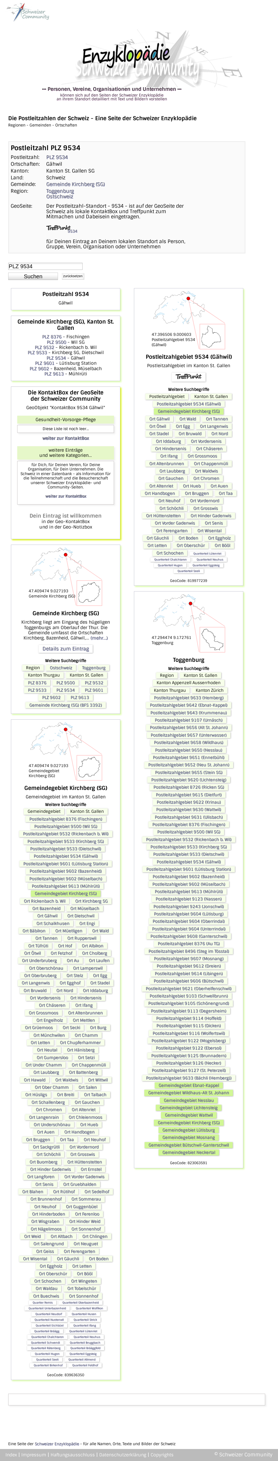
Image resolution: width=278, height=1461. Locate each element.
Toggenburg (60, 191)
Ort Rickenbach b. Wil (44, 901)
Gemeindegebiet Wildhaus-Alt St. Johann (188, 1092)
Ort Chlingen (94, 1236)
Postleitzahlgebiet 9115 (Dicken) (188, 1025)
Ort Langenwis (36, 983)
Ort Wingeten (84, 1281)
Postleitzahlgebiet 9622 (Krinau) (189, 802)
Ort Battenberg (83, 1072)
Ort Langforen (40, 1176)
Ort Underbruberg (39, 960)
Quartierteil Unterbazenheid (47, 1308)
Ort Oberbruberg (40, 975)
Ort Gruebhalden (79, 1184)
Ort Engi (87, 923)
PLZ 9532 (44, 347)
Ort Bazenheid (46, 908)
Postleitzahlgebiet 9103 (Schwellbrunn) (189, 996)
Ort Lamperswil (88, 968)
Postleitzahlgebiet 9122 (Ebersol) (188, 1048)
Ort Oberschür (53, 1273)
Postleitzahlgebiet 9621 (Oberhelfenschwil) (189, 988)
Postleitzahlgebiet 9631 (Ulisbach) (189, 817)
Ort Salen (87, 1087)
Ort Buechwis (46, 1296)
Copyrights (162, 1455)
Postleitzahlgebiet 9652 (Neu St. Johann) (188, 765)
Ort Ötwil (32, 953)
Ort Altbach (61, 1236)
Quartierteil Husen (84, 1314)
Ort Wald (100, 931)
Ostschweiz (59, 196)
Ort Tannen (46, 938)
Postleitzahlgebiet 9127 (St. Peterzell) (189, 1070)
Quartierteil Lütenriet (83, 1331)
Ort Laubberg (46, 1072)
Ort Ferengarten (79, 1251)
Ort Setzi (86, 1057)
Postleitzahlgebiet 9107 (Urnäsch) (189, 720)
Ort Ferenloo (87, 1214)
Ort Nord (64, 990)
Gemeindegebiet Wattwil (189, 1115)
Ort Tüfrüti (38, 946)
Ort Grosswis (82, 1154)
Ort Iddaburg (95, 990)
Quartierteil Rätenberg (45, 1348)
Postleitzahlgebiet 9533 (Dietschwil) (65, 849)
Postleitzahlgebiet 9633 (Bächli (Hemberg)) (189, 1078)
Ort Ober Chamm (52, 1087)
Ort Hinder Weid (84, 1221)
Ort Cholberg (94, 953)
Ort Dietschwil (80, 916)
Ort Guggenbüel (81, 1206)
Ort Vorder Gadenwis (84, 1176)
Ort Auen (45, 1132)
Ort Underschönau (52, 1124)
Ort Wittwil (98, 1080)
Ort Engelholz (49, 1020)
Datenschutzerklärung (122, 1455)
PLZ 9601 (44, 363)
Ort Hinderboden (48, 1214)
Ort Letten (40, 1042)
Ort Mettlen (84, 1020)
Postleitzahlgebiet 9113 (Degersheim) (188, 1011)
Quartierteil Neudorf (48, 1314)
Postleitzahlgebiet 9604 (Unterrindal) (189, 929)
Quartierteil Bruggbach (85, 1342)
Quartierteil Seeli (47, 1359)
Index (11, 1455)
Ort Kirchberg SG (91, 901)
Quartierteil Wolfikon (89, 1308)
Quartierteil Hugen (47, 1354)
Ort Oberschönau (46, 968)
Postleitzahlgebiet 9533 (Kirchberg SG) (65, 841)
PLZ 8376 (52, 337)
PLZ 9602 (39, 369)
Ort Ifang (84, 1005)
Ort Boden (99, 1258)
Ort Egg (100, 975)
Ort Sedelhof (96, 1191)
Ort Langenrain (44, 1117)
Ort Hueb (89, 1124)
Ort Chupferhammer (80, 1042)
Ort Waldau (46, 1288)
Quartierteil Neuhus (87, 1337)
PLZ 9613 (54, 374)
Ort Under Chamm (43, 1065)
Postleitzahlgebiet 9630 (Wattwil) (188, 809)
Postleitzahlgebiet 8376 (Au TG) (189, 943)
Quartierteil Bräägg (46, 1331)
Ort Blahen (32, 1191)
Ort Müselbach (84, 908)
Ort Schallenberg (48, 1102)
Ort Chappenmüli (89, 1065)
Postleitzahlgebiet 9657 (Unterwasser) (189, 735)
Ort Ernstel (91, 1169)
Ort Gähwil (47, 916)
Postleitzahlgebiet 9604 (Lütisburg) (189, 914)
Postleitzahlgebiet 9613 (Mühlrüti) (66, 886)
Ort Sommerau (86, 1199)
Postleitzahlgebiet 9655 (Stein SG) (189, 772)
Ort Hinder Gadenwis (50, 1169)
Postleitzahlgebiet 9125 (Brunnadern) (188, 1055)
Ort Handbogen (79, 1132)
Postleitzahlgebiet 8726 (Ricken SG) (188, 787)
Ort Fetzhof (61, 953)
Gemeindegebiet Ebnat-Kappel (189, 1085)
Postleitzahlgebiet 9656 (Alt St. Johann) (189, 727)
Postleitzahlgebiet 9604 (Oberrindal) (189, 921)
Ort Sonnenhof (86, 1229)
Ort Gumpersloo (52, 1057)
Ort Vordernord (84, 1147)
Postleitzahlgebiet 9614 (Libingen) (189, 973)
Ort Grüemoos (39, 1027)
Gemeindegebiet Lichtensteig (189, 1107)
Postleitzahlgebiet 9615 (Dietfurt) (189, 795)
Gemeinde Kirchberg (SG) (75, 184)
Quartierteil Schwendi (45, 1342)
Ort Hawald (34, 1080)
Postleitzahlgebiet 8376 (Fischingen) (65, 819)
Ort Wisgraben (45, 1221)
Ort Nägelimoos (46, 1229)
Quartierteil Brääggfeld (85, 1348)
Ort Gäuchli (68, 1258)
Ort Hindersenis (85, 998)
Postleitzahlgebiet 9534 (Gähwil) (66, 856)
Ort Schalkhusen (52, 923)
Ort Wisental (35, 1258)
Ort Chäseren (52, 1005)
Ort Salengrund (48, 1243)
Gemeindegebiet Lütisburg (188, 1130)
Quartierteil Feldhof (85, 1365)
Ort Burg (98, 1027)
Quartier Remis (42, 1302)
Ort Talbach (95, 1094)
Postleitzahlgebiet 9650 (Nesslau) (188, 750)
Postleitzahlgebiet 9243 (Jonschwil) (188, 906)
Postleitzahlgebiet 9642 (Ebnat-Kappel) (188, 705)
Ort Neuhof (95, 1139)
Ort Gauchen (87, 1102)
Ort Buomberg (43, 1162)
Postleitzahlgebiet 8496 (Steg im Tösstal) (188, 951)
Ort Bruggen (38, 1139)
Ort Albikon (92, 946)
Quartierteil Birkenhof (48, 1365)
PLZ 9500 (56, 342)
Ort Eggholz (51, 1266)
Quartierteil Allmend (81, 1359)
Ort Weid (32, 1236)
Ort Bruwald (35, 990)
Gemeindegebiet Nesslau (189, 1100)
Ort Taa (67, 1139)
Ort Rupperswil (81, 938)
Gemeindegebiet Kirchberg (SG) (66, 893)
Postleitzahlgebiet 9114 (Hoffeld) (188, 1018)
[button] (33, 276)
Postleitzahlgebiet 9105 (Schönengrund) (188, 1003)
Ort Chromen (49, 1109)
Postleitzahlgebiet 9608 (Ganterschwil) (188, 936)
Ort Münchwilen (49, 1035)
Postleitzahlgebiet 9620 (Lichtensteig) (188, 780)
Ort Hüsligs (36, 1094)
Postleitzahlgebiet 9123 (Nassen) (189, 899)
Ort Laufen (99, 960)
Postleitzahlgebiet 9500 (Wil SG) (65, 826)
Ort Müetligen (68, 931)
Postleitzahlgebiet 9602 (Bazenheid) (66, 871)
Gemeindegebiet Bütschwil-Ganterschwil (188, 1145)
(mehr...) (99, 638)
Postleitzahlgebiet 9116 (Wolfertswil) (189, 1033)
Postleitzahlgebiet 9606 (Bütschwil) (189, 981)
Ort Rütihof (64, 1191)
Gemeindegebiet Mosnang (188, 1137)
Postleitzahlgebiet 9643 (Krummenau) (188, 713)
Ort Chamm (86, 1035)
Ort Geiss (45, 1251)
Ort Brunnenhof (46, 1199)
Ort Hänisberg (81, 1050)
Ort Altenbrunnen (85, 1013)
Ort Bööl (84, 1273)
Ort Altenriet (83, 1109)
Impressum (33, 1455)
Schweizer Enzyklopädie (57, 1443)
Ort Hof (65, 946)
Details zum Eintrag (65, 648)
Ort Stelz (74, 975)
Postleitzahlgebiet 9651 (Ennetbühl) (188, 757)
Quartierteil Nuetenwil (49, 1319)
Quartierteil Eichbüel (49, 1325)
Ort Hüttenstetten (84, 1162)
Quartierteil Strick (85, 1319)
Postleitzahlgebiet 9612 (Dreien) (189, 966)
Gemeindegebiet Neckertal (188, 1152)
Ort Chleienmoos (85, 1117)
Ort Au (73, 960)
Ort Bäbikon (33, 931)
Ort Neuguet (86, 1243)
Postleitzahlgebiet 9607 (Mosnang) (189, 958)
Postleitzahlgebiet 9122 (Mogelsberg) (188, 1040)
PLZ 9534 (57, 157)
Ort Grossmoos (43, 1013)
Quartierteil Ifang (84, 1325)
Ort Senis (44, 1184)
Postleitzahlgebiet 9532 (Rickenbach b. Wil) (66, 834)
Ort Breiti (65, 1094)
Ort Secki (71, 1027)
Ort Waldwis (66, 1080)
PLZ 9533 (37, 352)
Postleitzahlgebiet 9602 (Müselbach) (65, 879)
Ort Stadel (100, 983)
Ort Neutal (47, 1050)
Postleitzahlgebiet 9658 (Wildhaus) (188, 742)
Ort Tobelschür (81, 1288)
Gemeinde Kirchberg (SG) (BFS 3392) (65, 705)
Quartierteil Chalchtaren (47, 1337)
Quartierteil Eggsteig (82, 1354)
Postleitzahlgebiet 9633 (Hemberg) (189, 698)
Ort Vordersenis (45, 998)
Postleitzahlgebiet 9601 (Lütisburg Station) (65, 864)
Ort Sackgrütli (46, 1147)
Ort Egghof (70, 983)
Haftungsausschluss (73, 1455)
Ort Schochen (47, 1281)
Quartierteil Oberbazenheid (80, 1302)
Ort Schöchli (48, 1154)
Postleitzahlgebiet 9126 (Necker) (188, 1063)
